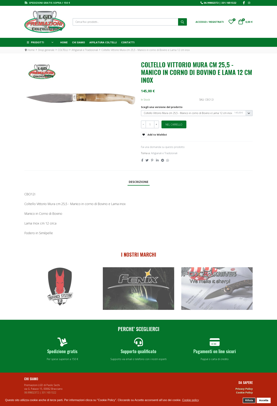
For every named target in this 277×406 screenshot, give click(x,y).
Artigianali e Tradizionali (164, 153)
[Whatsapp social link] (167, 160)
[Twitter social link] (147, 160)
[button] (231, 22)
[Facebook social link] (243, 3)
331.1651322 (228, 2)
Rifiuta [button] (249, 400)
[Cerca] (182, 22)
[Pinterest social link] (152, 160)
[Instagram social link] (249, 3)
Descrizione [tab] (138, 182)
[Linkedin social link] (157, 160)
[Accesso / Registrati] (209, 21)
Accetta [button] (263, 400)
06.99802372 (211, 2)
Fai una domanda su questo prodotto (163, 147)
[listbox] (197, 113)
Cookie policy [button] (190, 400)
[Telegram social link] (162, 160)
